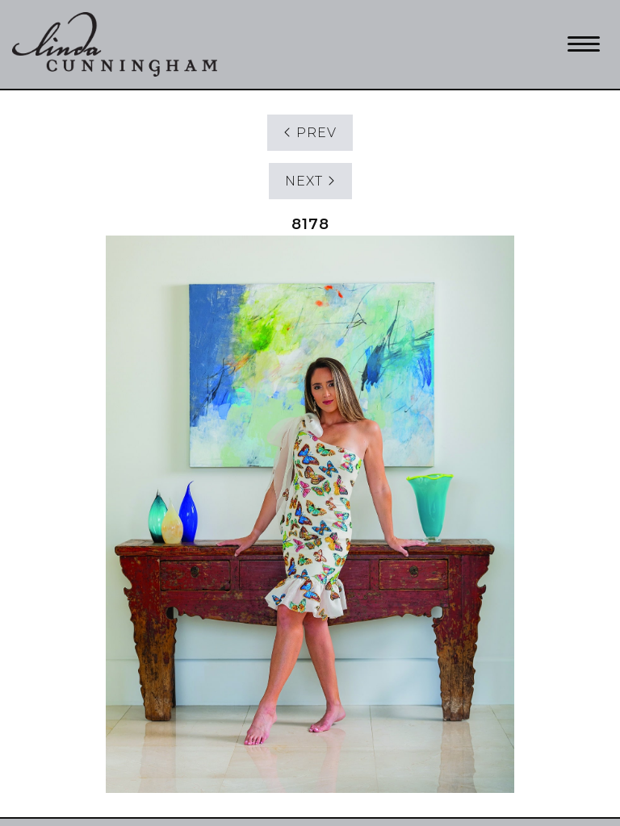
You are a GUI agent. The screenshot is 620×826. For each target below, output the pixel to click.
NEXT (310, 181)
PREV (310, 132)
